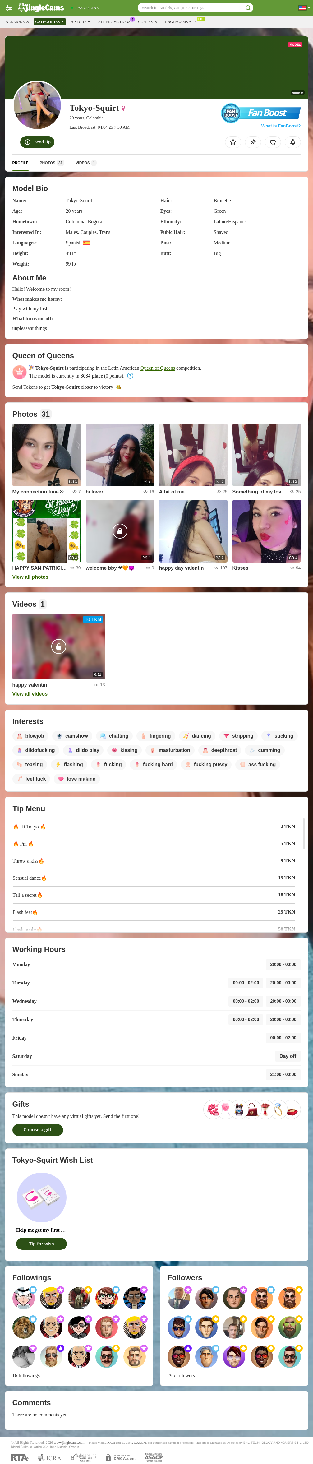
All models (17, 22)
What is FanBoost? (281, 125)
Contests (147, 22)
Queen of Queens (157, 368)
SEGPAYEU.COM (134, 1442)
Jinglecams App (182, 21)
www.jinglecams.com (69, 1443)
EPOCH (109, 1442)
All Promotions (115, 21)
